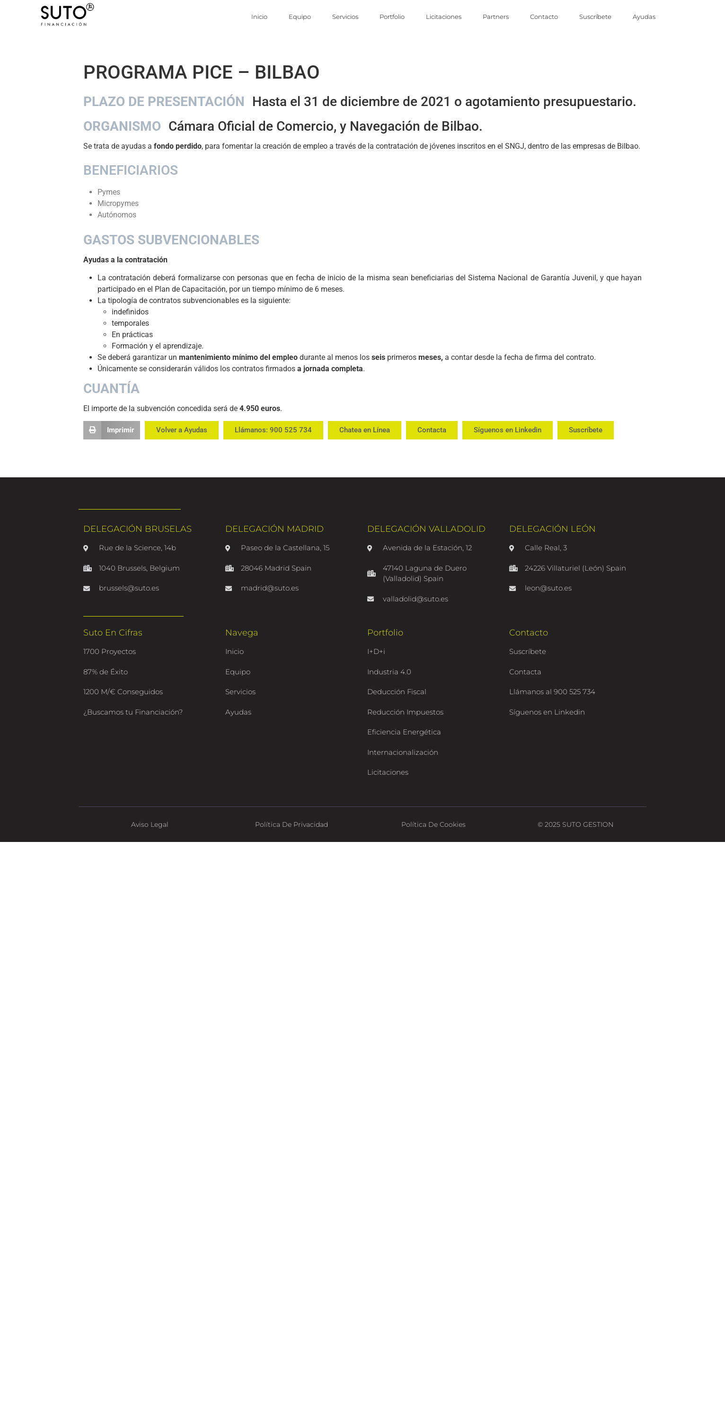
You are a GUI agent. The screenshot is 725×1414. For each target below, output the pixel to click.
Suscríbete (595, 16)
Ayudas (644, 16)
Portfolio (392, 16)
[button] (111, 430)
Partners (496, 16)
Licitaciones (443, 16)
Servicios (345, 16)
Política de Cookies (433, 824)
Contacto (544, 16)
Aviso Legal (149, 824)
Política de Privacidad (291, 824)
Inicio (259, 16)
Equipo (300, 16)
